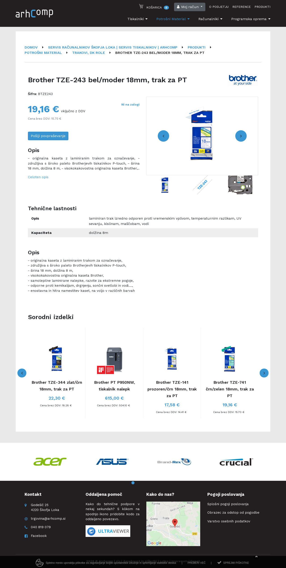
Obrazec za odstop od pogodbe (233, 513)
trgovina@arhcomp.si (48, 519)
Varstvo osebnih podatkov (228, 521)
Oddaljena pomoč (104, 494)
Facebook (39, 536)
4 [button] (153, 483)
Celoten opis (38, 177)
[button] (189, 7)
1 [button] (133, 483)
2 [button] (139, 483)
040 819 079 (41, 527)
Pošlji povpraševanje (48, 136)
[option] (202, 136)
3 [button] (146, 483)
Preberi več (196, 566)
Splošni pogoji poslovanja (228, 504)
